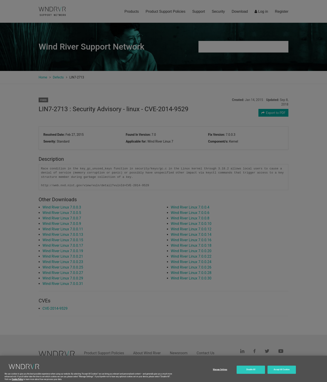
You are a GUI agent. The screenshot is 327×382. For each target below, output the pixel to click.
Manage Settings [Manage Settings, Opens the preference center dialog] (220, 373)
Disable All (250, 373)
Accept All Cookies (282, 373)
